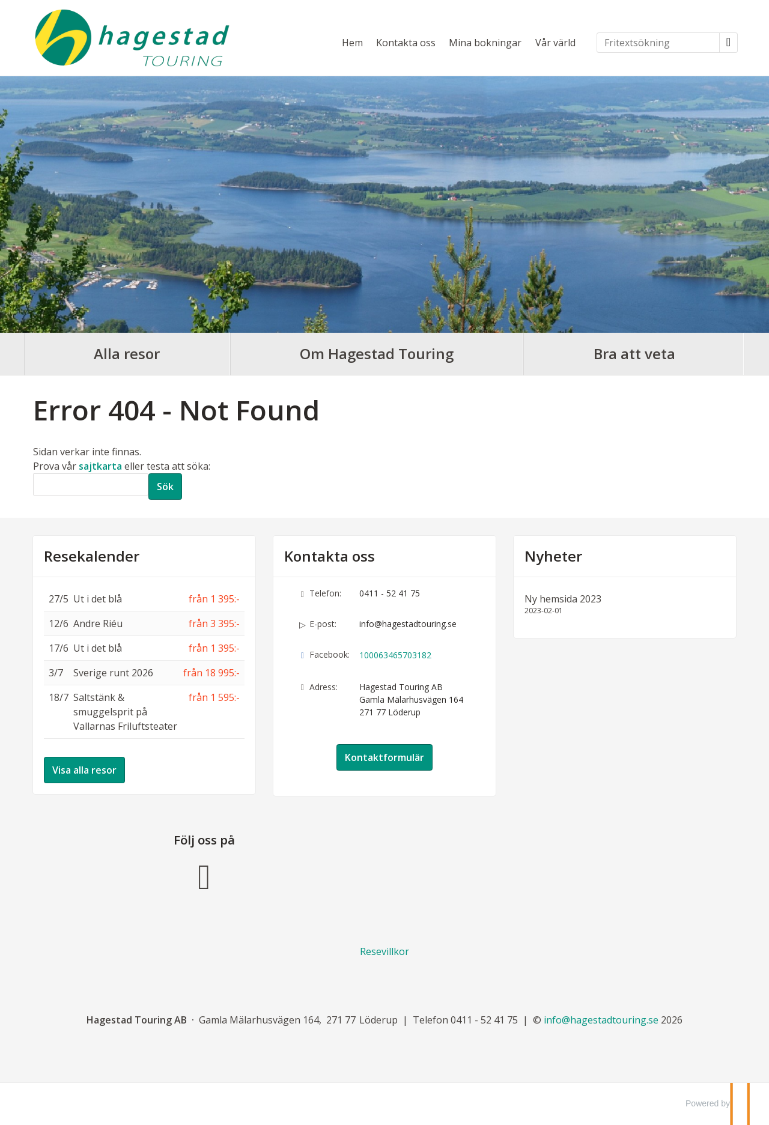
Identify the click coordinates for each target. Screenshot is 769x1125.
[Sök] (90, 484)
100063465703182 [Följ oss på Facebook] (395, 655)
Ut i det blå (97, 598)
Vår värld (555, 42)
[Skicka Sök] (165, 486)
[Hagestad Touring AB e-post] (601, 1019)
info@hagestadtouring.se (408, 623)
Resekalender (91, 556)
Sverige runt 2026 (113, 672)
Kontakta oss (406, 42)
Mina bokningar (485, 42)
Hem (352, 42)
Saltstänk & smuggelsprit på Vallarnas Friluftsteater (125, 712)
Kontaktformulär (384, 757)
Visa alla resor (84, 770)
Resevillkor (384, 951)
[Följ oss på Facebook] (204, 875)
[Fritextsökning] (658, 42)
